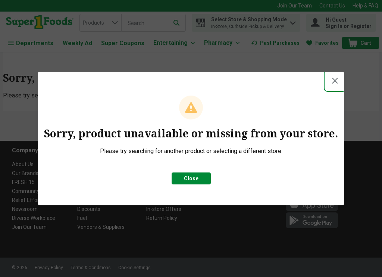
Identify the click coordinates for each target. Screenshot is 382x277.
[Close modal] (335, 81)
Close (191, 178)
